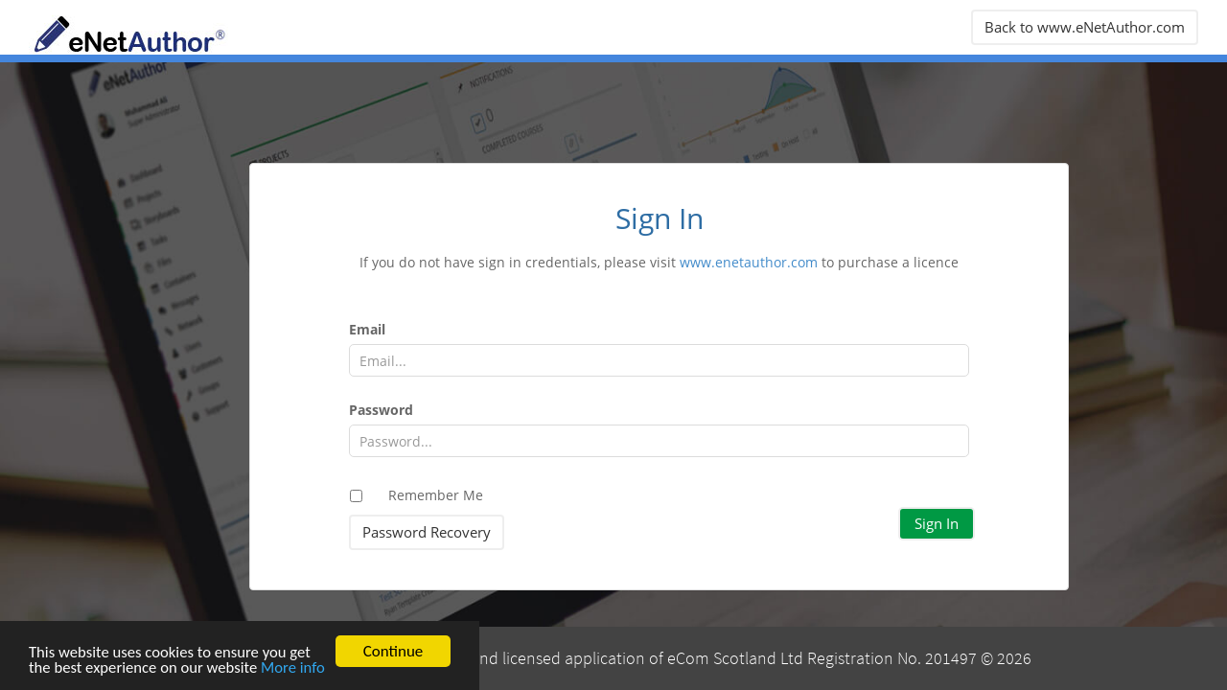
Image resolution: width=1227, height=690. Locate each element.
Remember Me (435, 495)
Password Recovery (426, 531)
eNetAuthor (172, 34)
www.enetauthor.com (749, 262)
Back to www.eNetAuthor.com (1084, 26)
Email (367, 329)
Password (381, 410)
